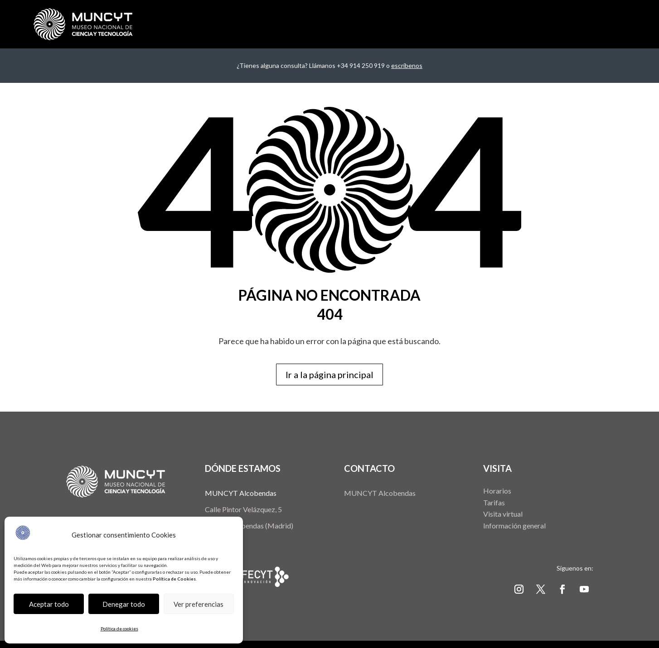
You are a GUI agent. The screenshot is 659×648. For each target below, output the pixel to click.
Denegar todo (123, 604)
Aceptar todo (49, 604)
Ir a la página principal (329, 374)
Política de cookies (119, 628)
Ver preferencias (198, 604)
